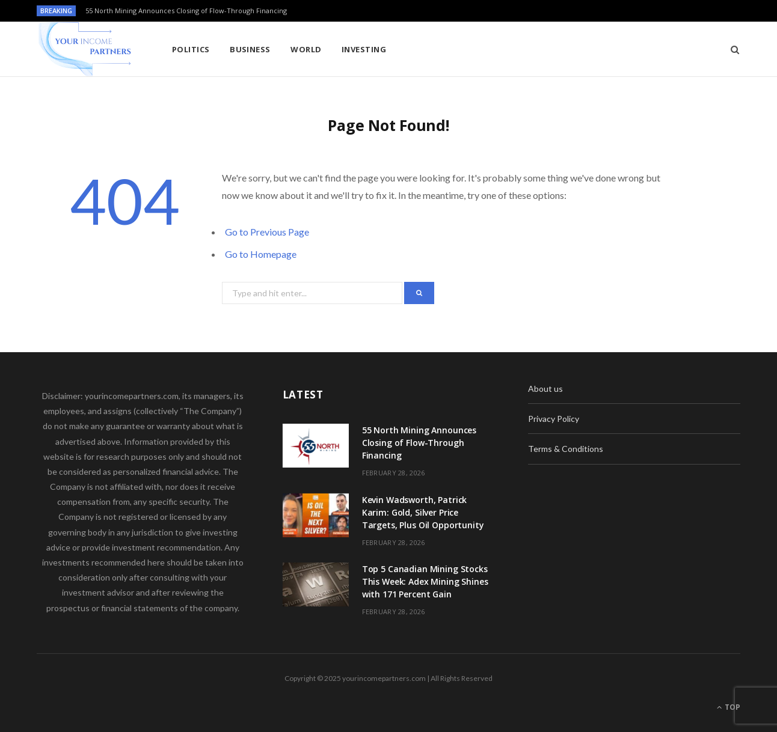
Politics (191, 49)
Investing (364, 49)
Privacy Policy (553, 418)
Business (250, 49)
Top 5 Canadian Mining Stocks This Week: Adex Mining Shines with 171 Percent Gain (425, 581)
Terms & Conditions (565, 449)
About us (545, 388)
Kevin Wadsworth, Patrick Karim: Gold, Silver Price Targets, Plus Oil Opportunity (423, 512)
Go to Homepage (260, 254)
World (305, 49)
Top (728, 707)
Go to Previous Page (267, 231)
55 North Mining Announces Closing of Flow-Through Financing (186, 11)
